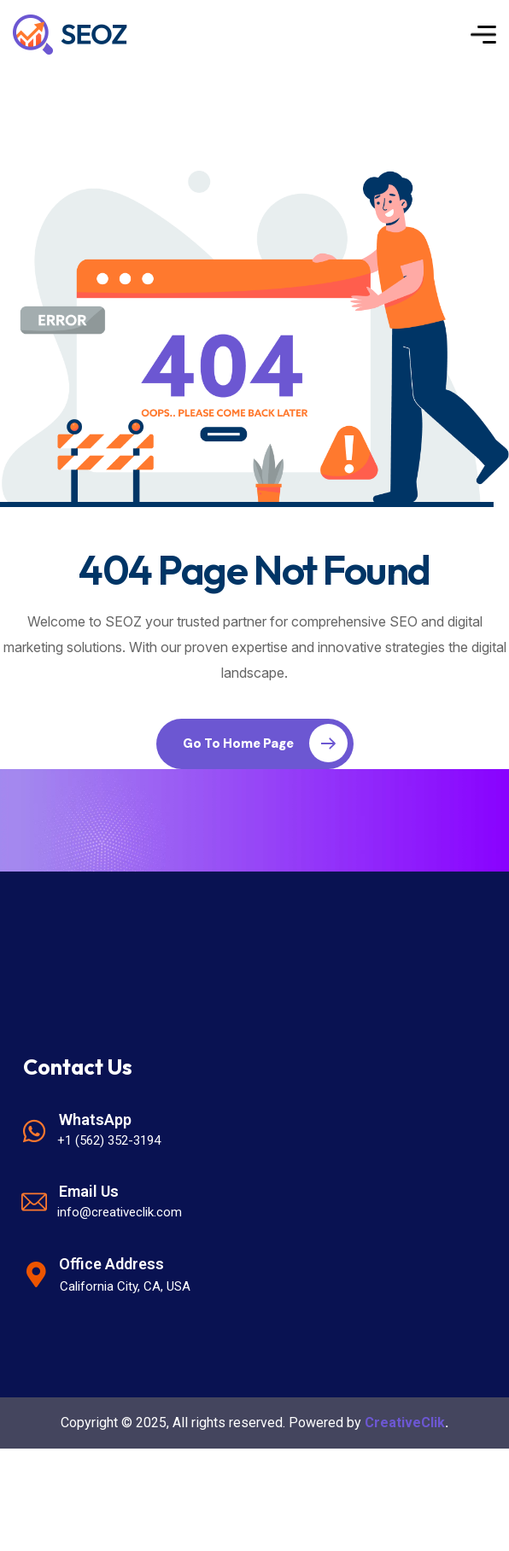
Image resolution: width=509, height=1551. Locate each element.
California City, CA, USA (125, 1286)
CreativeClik (405, 1422)
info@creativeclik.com (119, 1212)
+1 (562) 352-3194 (109, 1140)
